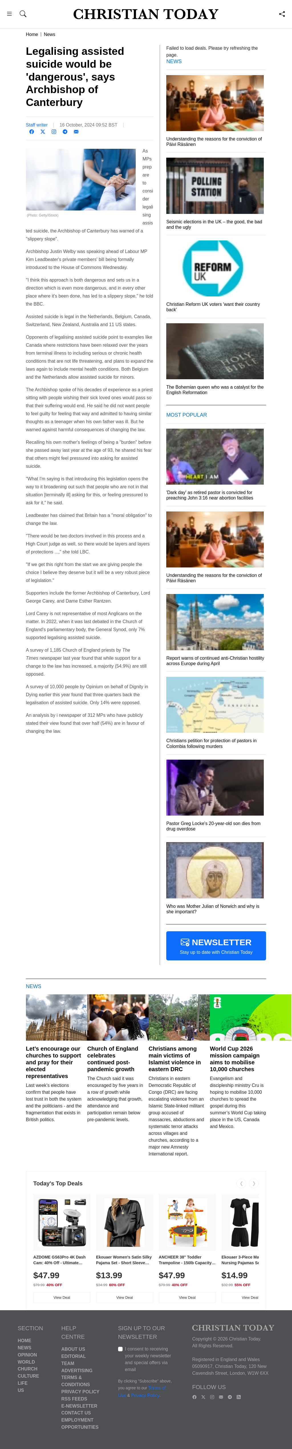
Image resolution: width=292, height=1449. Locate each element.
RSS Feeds (74, 1398)
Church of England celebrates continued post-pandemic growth (112, 1058)
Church (27, 1368)
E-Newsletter (79, 1405)
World (26, 1361)
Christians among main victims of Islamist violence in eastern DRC (175, 1058)
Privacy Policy (80, 1391)
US (21, 1390)
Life (23, 1383)
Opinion (27, 1354)
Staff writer (37, 125)
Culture (28, 1376)
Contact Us (76, 1412)
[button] (9, 14)
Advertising (76, 1370)
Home (32, 34)
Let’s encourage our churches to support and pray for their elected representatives (53, 1062)
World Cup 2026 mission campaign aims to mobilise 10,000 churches (235, 1058)
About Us (73, 1349)
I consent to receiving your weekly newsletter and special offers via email (148, 1359)
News (49, 34)
